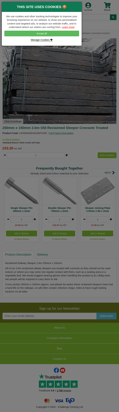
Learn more (68, 27)
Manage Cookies (42, 39)
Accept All (42, 33)
